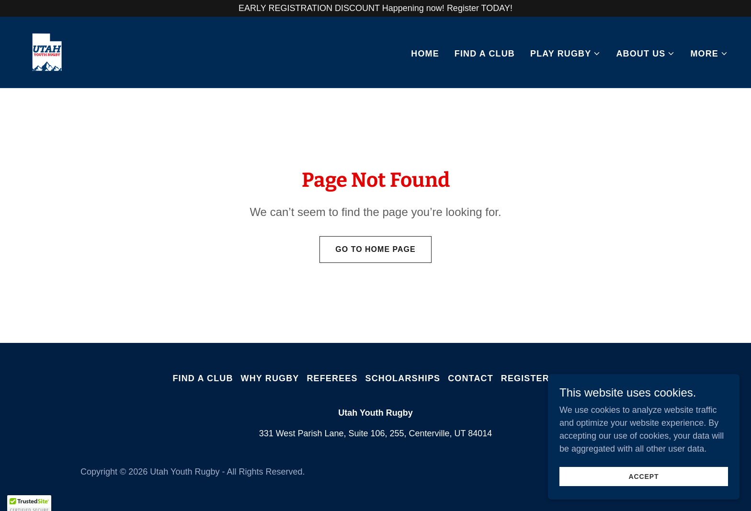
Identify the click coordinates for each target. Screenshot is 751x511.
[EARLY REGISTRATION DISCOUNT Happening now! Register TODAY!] (375, 8)
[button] (565, 53)
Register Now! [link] (540, 378)
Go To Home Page (375, 249)
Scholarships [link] (403, 378)
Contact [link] (470, 378)
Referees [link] (332, 378)
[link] (47, 52)
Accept (644, 476)
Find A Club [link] (485, 53)
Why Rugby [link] (270, 378)
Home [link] (425, 53)
